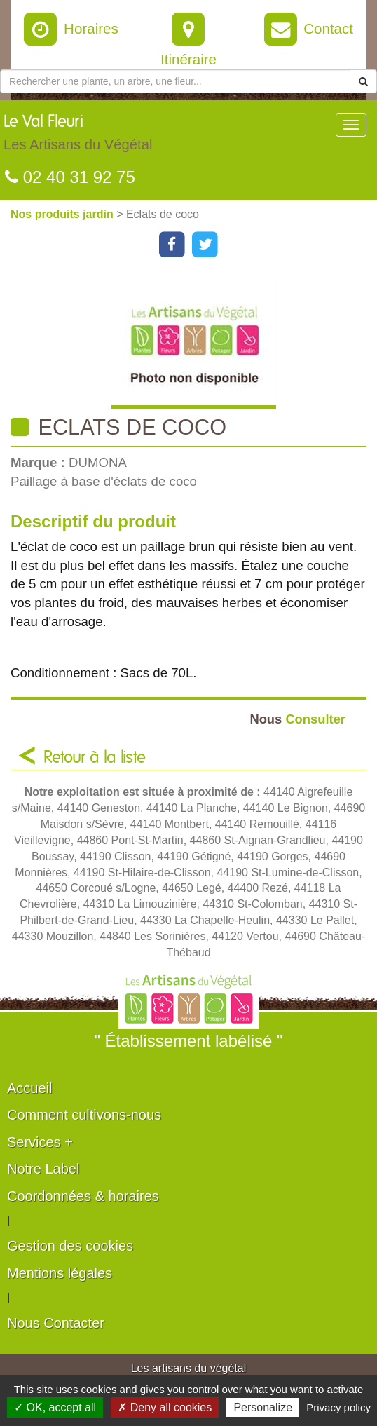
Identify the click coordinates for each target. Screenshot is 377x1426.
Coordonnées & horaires (83, 1196)
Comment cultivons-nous (84, 1114)
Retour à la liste (94, 757)
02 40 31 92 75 (70, 177)
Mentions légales (59, 1273)
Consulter (297, 719)
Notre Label (43, 1168)
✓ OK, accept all (55, 1407)
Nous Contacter (55, 1323)
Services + (40, 1142)
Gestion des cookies (70, 1246)
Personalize (262, 1407)
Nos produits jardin (63, 214)
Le (78, 136)
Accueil (29, 1088)
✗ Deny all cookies (165, 1407)
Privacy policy (338, 1407)
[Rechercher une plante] (175, 81)
